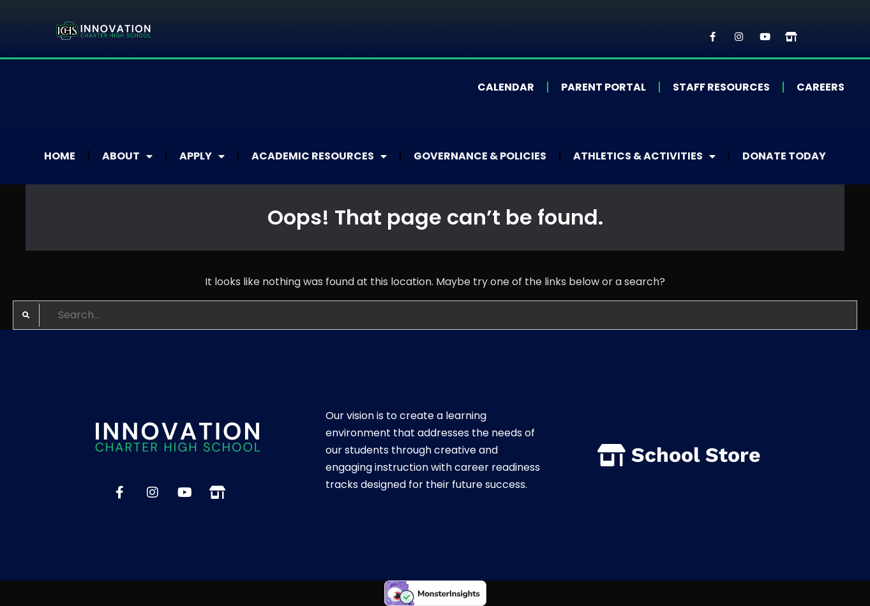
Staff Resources (721, 87)
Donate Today (784, 156)
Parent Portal (603, 87)
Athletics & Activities (644, 156)
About (127, 156)
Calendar (505, 87)
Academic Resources (319, 156)
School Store (696, 455)
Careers (820, 87)
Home (59, 156)
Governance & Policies (480, 156)
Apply (202, 156)
